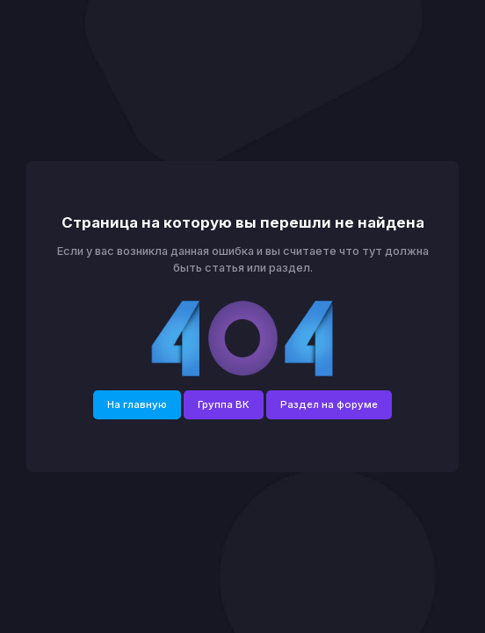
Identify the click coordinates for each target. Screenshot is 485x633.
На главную (137, 404)
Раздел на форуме (329, 404)
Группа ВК (224, 404)
